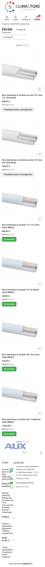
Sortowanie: (6, 32)
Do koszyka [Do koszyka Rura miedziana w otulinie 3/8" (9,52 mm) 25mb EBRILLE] (9, 369)
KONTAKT (16, 462)
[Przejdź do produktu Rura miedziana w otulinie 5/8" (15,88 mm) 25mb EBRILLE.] (22, 396)
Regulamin (7, 528)
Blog (4, 474)
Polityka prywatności (7, 532)
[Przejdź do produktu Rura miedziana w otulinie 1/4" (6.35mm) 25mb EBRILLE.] (22, 266)
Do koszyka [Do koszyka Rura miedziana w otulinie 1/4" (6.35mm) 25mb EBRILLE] (9, 304)
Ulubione (6, 557)
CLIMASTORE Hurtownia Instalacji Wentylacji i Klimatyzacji (16, 24)
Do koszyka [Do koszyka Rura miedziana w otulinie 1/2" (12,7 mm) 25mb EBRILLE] (9, 239)
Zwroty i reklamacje (7, 510)
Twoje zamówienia (7, 548)
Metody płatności (6, 494)
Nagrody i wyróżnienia (7, 477)
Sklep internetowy (20, 563)
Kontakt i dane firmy (6, 470)
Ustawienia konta (7, 553)
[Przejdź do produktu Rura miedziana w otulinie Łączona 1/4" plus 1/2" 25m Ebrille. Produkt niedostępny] (22, 72)
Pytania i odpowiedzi (7, 524)
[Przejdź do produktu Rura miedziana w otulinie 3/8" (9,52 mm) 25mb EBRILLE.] (22, 331)
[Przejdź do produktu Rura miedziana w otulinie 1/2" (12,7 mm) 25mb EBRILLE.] (22, 201)
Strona (18, 45)
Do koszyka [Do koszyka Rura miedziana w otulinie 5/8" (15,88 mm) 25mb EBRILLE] (9, 434)
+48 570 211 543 (22, 478)
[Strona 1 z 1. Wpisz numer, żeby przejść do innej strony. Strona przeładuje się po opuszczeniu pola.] (24, 45)
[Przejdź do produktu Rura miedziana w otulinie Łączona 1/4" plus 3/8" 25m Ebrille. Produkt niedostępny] (22, 137)
